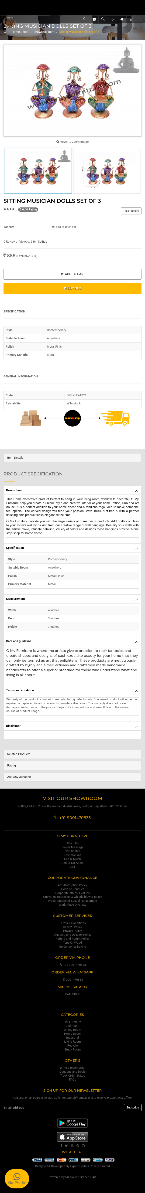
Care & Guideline (72, 863)
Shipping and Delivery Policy (72, 934)
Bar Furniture (72, 1022)
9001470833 (72, 979)
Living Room (72, 1041)
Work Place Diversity (72, 904)
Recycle (72, 1045)
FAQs (72, 1079)
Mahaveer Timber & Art (80, 1177)
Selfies (42, 241)
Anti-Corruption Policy (72, 885)
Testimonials (72, 855)
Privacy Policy (72, 930)
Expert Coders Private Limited (90, 1166)
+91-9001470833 (72, 964)
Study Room (72, 1049)
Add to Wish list (64, 227)
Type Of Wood (72, 942)
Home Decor (20, 32)
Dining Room (72, 1029)
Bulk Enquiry (131, 211)
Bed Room (72, 1025)
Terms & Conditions (72, 923)
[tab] (72, 457)
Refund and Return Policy (72, 938)
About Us (72, 843)
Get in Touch (72, 859)
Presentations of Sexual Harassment (72, 900)
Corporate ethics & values (72, 893)
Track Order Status (72, 1075)
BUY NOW (72, 288)
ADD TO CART (72, 274)
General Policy (72, 927)
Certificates (72, 851)
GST (72, 866)
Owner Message (72, 847)
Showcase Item (44, 32)
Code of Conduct (72, 889)
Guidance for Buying (72, 946)
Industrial (72, 1037)
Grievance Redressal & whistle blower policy (72, 896)
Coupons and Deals (72, 1071)
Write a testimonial (72, 1067)
